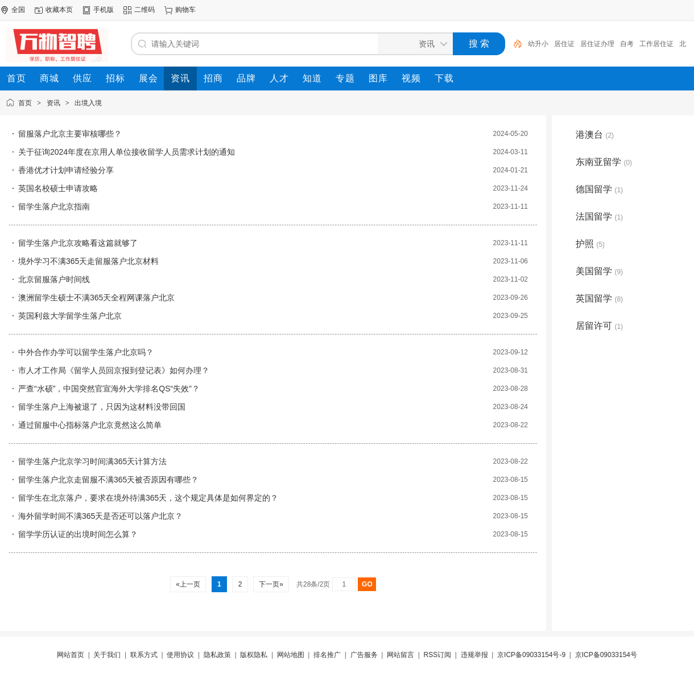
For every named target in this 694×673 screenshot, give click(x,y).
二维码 (144, 10)
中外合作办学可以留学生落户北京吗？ (86, 352)
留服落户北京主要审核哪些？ (70, 133)
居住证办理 (597, 44)
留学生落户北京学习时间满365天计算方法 (92, 461)
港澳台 (595, 134)
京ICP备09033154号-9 (531, 655)
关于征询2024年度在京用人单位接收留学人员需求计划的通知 (126, 151)
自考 (627, 44)
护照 (590, 244)
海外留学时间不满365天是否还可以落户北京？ (100, 516)
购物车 (185, 10)
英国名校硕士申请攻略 (58, 188)
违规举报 (474, 655)
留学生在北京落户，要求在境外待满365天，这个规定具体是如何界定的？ (148, 497)
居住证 (564, 44)
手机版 (103, 10)
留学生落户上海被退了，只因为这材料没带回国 (101, 406)
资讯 (53, 103)
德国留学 (599, 189)
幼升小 (538, 44)
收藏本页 (59, 10)
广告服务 (364, 655)
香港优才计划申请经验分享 (66, 170)
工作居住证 (656, 44)
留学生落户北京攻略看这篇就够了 (78, 242)
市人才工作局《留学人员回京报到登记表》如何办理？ (113, 370)
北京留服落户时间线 (54, 279)
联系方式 (144, 655)
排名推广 (327, 655)
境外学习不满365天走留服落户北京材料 (88, 261)
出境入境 (88, 103)
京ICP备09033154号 (606, 655)
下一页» (271, 584)
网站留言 (400, 655)
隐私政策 (217, 655)
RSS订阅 (438, 655)
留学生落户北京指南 (54, 206)
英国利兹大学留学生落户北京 (70, 315)
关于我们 (107, 655)
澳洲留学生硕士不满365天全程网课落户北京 (96, 297)
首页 (25, 103)
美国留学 (599, 271)
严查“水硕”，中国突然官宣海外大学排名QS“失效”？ (109, 388)
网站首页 (70, 655)
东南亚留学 (604, 162)
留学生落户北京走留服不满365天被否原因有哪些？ (108, 479)
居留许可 (599, 326)
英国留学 (599, 298)
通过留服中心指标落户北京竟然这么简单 (90, 425)
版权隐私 (253, 655)
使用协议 (180, 655)
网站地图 (290, 655)
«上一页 (188, 584)
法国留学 (599, 216)
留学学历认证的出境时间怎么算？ (78, 534)
